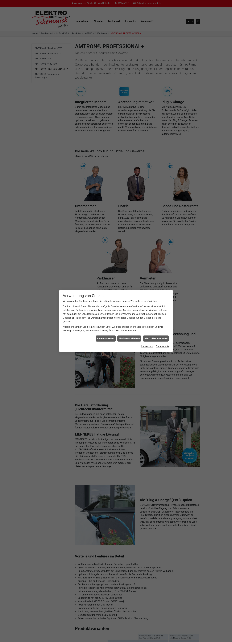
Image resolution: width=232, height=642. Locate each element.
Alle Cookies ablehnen (129, 338)
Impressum (147, 346)
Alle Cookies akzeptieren (155, 338)
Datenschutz (162, 346)
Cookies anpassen (105, 338)
